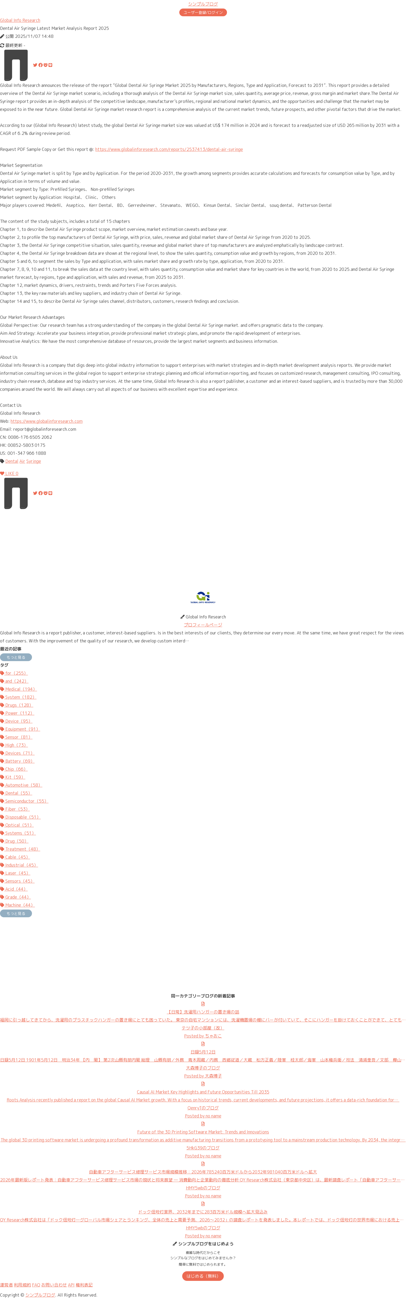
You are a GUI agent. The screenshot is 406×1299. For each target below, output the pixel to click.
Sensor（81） (16, 737)
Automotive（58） (21, 785)
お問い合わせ (54, 1285)
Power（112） (17, 713)
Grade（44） (15, 897)
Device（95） (16, 721)
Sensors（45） (17, 881)
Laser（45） (15, 873)
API (71, 1285)
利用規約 (22, 1285)
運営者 (6, 1285)
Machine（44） (17, 905)
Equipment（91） (20, 729)
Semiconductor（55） (24, 801)
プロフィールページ (203, 625)
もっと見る (16, 657)
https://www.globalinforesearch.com (47, 421)
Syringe (33, 461)
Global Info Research (20, 20)
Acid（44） (14, 889)
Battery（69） (17, 761)
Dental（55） (16, 793)
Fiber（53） (15, 809)
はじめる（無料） (203, 1276)
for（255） (14, 673)
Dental (11, 461)
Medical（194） (18, 689)
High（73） (14, 745)
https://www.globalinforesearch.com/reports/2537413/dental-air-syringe (169, 149)
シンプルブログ (203, 4)
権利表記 (84, 1285)
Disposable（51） (20, 817)
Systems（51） (18, 833)
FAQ (36, 1285)
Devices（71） (17, 753)
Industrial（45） (19, 865)
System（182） (18, 697)
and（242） (14, 681)
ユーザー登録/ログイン (203, 12)
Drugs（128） (16, 705)
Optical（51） (17, 825)
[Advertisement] (160, 546)
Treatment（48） (20, 849)
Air (22, 461)
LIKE (9, 473)
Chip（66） (14, 769)
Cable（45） (15, 857)
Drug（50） (14, 841)
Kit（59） (12, 777)
